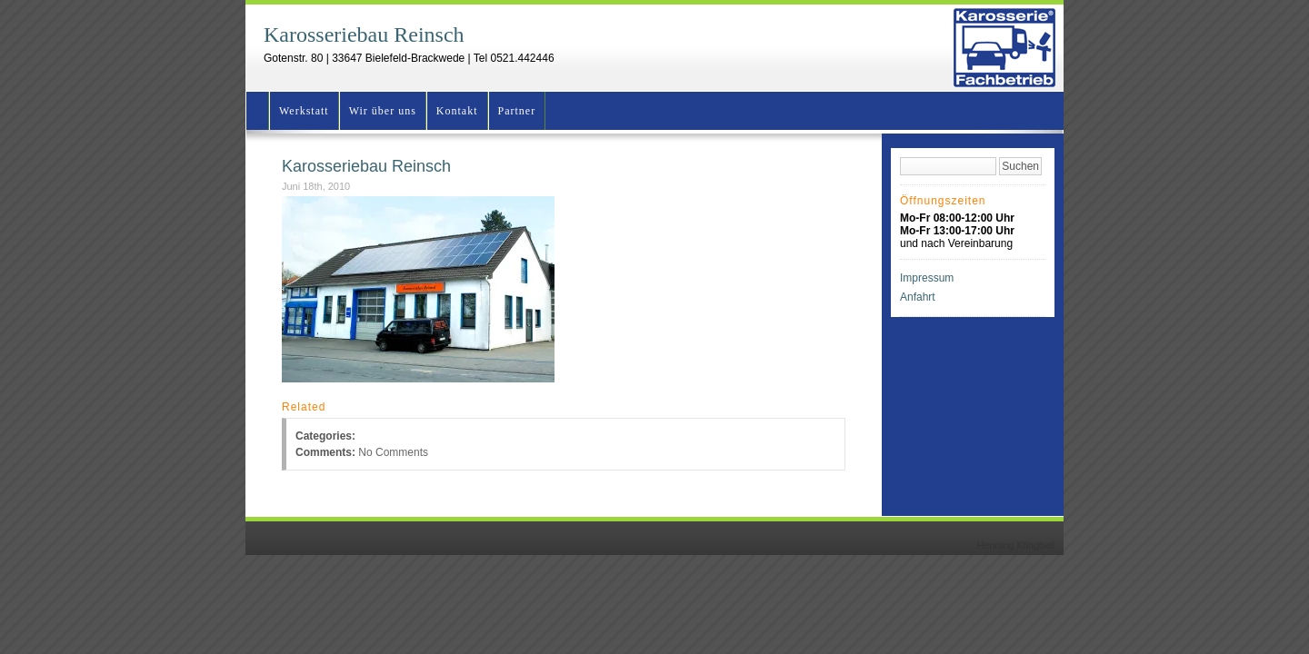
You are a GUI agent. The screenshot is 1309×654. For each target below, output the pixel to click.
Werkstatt (304, 110)
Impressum (927, 278)
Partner (517, 110)
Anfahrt (917, 297)
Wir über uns (382, 110)
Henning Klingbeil (1015, 545)
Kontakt (457, 110)
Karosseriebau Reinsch (364, 34)
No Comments (393, 452)
